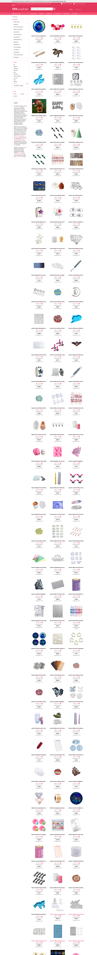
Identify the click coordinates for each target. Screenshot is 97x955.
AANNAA (15, 66)
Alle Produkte (17, 13)
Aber (15, 72)
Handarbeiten (49, 13)
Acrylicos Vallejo (17, 76)
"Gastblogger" (19, 156)
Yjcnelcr (15, 83)
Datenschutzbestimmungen (58, 1)
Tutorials (20, 152)
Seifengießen (16, 52)
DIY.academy (14, 16)
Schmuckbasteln (17, 47)
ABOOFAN (16, 74)
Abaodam (16, 70)
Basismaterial (34, 13)
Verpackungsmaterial (18, 54)
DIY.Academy (17, 107)
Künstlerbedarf (58, 13)
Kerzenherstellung (17, 34)
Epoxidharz (16, 24)
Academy (78, 9)
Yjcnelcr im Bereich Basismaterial (19, 136)
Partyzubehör (74, 13)
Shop (71, 9)
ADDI (15, 80)
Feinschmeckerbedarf (18, 27)
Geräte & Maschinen (18, 29)
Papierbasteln (66, 13)
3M (14, 64)
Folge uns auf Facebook (67, 3)
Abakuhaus (16, 68)
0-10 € (15, 94)
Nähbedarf (41, 13)
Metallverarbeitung (18, 39)
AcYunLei (16, 78)
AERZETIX (15, 81)
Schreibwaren (16, 49)
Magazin (25, 147)
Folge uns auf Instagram (80, 3)
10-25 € (22, 94)
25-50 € (15, 96)
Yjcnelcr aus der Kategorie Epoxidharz (20, 139)
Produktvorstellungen (18, 154)
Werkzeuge (16, 57)
